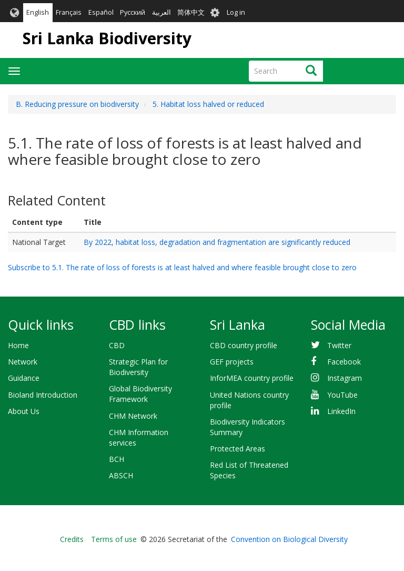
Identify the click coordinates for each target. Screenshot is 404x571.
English (37, 12)
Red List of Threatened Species (249, 470)
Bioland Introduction (42, 395)
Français (69, 12)
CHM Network (133, 416)
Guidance (23, 378)
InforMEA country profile (252, 378)
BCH (116, 459)
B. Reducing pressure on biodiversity (77, 104)
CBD (117, 345)
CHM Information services (138, 437)
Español (101, 12)
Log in (236, 12)
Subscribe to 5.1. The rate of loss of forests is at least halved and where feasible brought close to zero (182, 267)
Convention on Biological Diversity (289, 539)
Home (18, 345)
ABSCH (121, 475)
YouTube (342, 395)
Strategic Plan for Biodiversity (138, 367)
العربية (161, 12)
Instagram (344, 378)
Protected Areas (237, 449)
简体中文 (191, 12)
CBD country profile (243, 345)
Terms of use (114, 539)
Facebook (344, 362)
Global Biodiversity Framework (140, 393)
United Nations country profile (249, 400)
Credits (72, 539)
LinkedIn (341, 411)
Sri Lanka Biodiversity (107, 38)
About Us (23, 411)
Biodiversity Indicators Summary (247, 427)
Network (22, 362)
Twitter (339, 345)
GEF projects (232, 362)
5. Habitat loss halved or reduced (208, 104)
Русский (132, 12)
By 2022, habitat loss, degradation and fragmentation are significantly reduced (217, 242)
